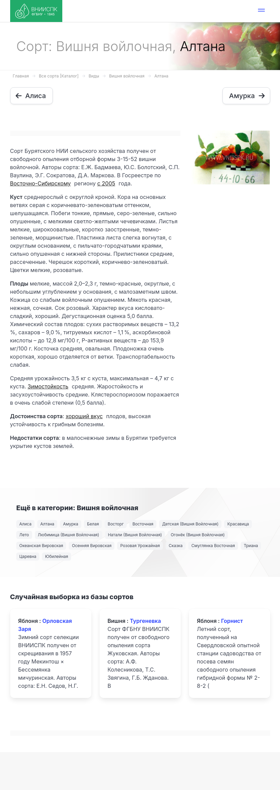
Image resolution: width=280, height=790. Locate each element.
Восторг (116, 523)
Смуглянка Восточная (213, 545)
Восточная (142, 523)
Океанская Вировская (41, 545)
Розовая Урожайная (140, 545)
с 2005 (106, 183)
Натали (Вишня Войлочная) (135, 534)
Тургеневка (145, 620)
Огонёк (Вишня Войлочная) (198, 534)
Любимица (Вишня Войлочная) (68, 534)
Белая (93, 523)
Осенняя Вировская (91, 545)
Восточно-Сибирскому (40, 183)
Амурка (70, 523)
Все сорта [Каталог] (59, 75)
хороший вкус (84, 416)
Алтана (161, 75)
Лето (24, 534)
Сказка (175, 545)
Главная (21, 75)
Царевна (27, 556)
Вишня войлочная (126, 75)
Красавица (238, 523)
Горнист (232, 620)
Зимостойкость (48, 386)
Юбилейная (56, 556)
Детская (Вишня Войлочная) (190, 523)
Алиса (25, 523)
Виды (94, 75)
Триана (251, 545)
